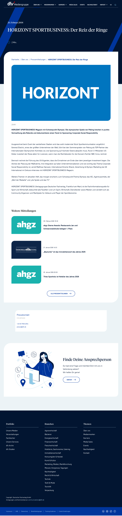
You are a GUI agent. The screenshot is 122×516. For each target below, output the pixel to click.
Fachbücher (11, 438)
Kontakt (86, 453)
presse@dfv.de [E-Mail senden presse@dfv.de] (21, 327)
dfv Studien (10, 449)
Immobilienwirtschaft (53, 453)
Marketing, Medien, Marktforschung (59, 464)
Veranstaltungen (12, 434)
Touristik (48, 487)
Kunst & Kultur (51, 460)
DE (111, 5)
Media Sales (88, 442)
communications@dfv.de (36, 500)
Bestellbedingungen (36, 511)
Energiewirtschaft (52, 438)
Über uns (87, 431)
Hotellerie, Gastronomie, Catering (58, 449)
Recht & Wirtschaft (52, 475)
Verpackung (49, 490)
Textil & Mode (50, 483)
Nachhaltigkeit (50, 472)
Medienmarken (89, 434)
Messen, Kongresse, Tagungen (57, 468)
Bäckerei (48, 434)
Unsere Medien (12, 431)
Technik (48, 479)
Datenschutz (24, 511)
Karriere (86, 438)
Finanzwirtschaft (51, 442)
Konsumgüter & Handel (54, 457)
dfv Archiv (10, 446)
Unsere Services (12, 442)
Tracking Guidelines (50, 511)
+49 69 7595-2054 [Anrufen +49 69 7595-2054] (22, 324)
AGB (17, 511)
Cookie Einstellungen (64, 511)
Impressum (9, 511)
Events (86, 446)
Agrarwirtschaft (51, 431)
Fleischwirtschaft (51, 446)
